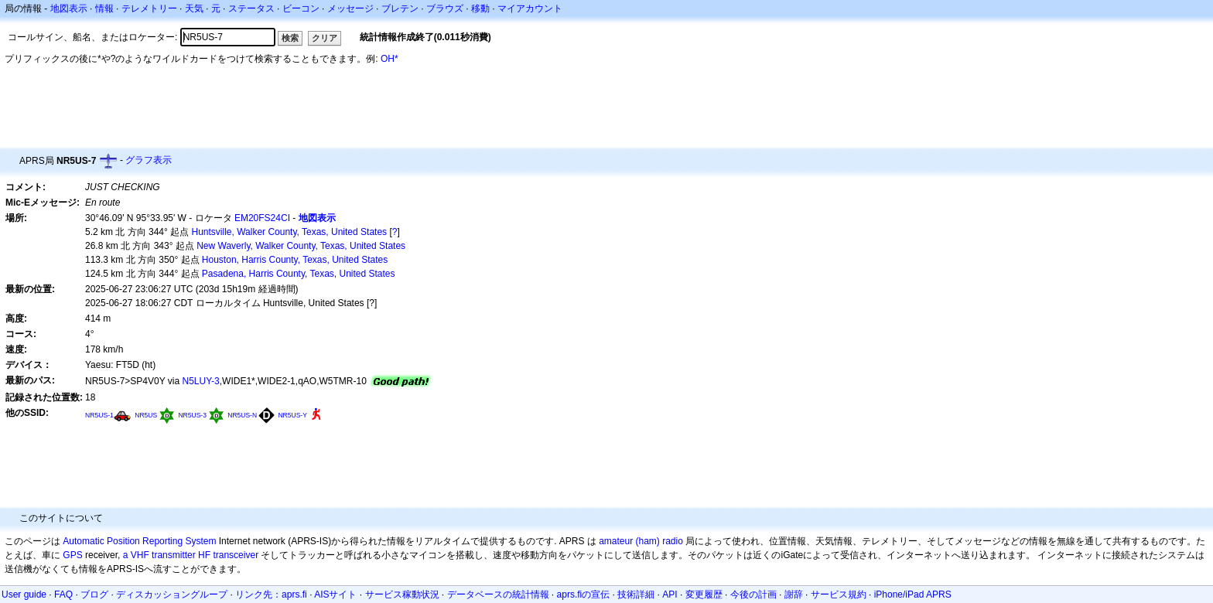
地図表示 (68, 8)
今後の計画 (753, 594)
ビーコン (300, 8)
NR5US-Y (292, 415)
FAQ (63, 594)
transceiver (235, 555)
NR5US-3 (192, 415)
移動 (480, 8)
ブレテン (400, 8)
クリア (324, 38)
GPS (72, 555)
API (669, 594)
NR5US (146, 415)
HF (204, 555)
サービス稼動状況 (402, 594)
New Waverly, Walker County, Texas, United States (300, 245)
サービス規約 (838, 594)
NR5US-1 (99, 415)
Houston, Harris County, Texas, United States (295, 259)
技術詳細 (635, 594)
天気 (194, 8)
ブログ (94, 594)
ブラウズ (444, 8)
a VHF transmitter (159, 555)
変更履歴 (704, 594)
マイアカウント (529, 8)
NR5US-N (242, 415)
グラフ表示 (148, 160)
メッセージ (350, 8)
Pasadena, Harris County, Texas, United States (298, 273)
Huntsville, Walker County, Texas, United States (290, 232)
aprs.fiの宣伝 (583, 594)
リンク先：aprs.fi (271, 594)
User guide (24, 594)
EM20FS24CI (262, 218)
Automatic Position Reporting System (139, 541)
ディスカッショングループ (171, 594)
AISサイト (335, 594)
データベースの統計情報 (498, 594)
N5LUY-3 (201, 381)
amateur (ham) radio (641, 541)
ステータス (251, 8)
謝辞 (793, 594)
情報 (104, 8)
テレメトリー (149, 8)
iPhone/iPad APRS (913, 594)
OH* (389, 58)
